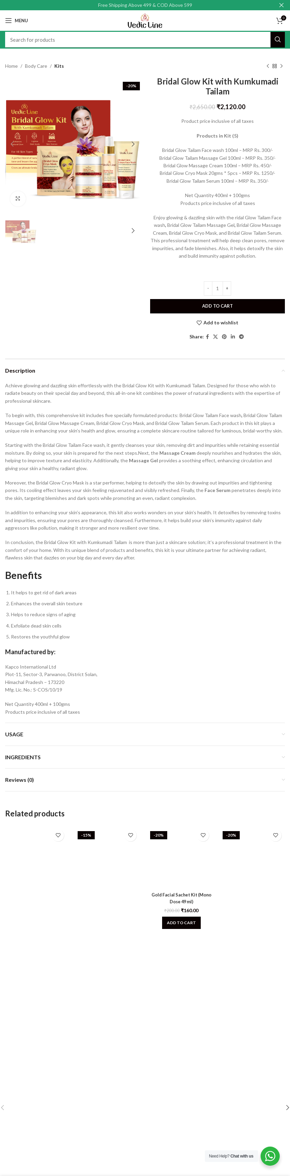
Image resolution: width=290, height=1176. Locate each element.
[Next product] (281, 66)
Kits (59, 66)
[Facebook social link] (207, 336)
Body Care (36, 66)
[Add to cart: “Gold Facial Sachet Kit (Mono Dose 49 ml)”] (181, 923)
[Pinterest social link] (224, 336)
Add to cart (217, 306)
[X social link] (215, 336)
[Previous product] (267, 66)
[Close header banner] (281, 5)
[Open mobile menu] (16, 20)
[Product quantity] (217, 288)
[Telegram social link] (241, 336)
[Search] (145, 40)
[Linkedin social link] (233, 336)
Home (11, 66)
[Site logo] (145, 20)
